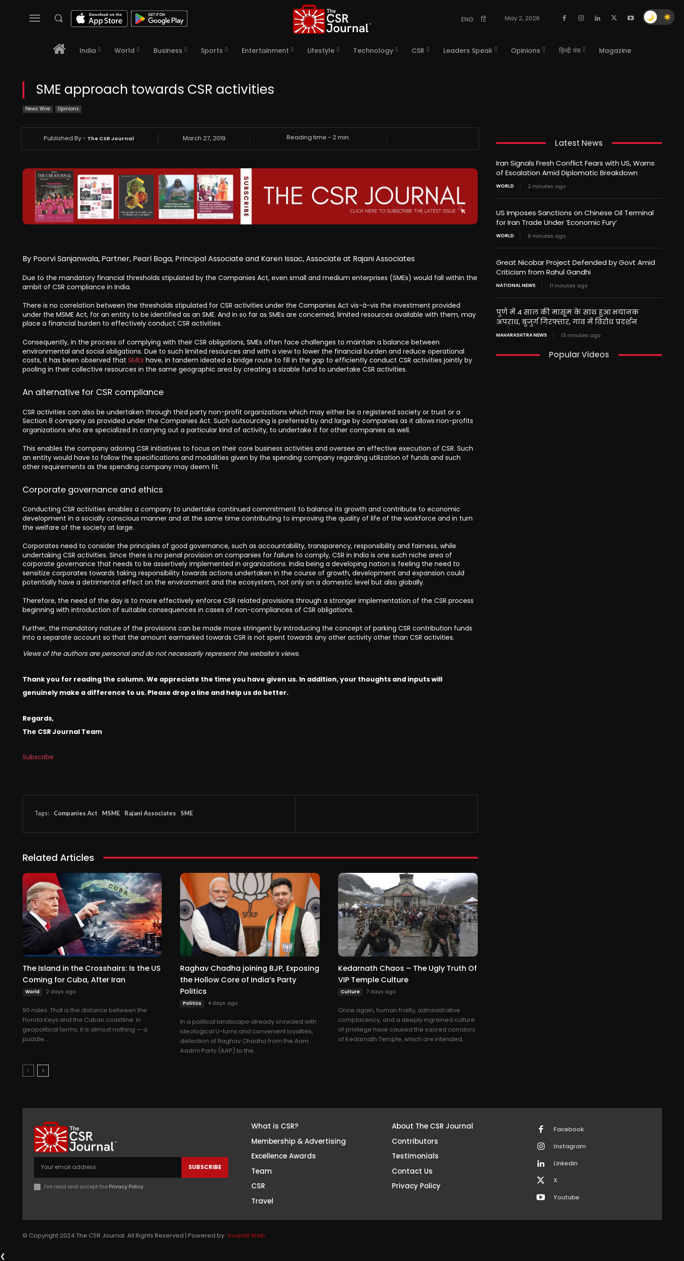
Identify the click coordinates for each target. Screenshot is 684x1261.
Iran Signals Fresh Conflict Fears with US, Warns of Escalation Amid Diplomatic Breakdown (575, 168)
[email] (107, 1167)
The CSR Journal (110, 138)
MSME (111, 813)
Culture (350, 991)
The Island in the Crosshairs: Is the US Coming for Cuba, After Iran (92, 974)
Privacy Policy (126, 1186)
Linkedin (565, 1163)
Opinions (68, 109)
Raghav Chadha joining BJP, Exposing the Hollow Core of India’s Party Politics (249, 980)
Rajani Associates (150, 813)
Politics (192, 1003)
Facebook (569, 1129)
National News (516, 285)
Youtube (566, 1197)
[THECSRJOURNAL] (332, 19)
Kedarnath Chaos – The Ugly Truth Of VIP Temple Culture (407, 974)
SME (187, 813)
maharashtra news (521, 335)
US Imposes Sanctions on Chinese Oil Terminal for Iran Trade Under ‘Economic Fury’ (575, 217)
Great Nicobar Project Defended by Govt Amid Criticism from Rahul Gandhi (575, 267)
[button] (58, 18)
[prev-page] (28, 1071)
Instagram (570, 1146)
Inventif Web (246, 1235)
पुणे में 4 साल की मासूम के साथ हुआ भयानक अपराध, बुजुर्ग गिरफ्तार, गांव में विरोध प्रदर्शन (567, 317)
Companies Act (75, 813)
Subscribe (38, 757)
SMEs (136, 360)
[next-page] (43, 1071)
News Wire (38, 109)
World (32, 991)
